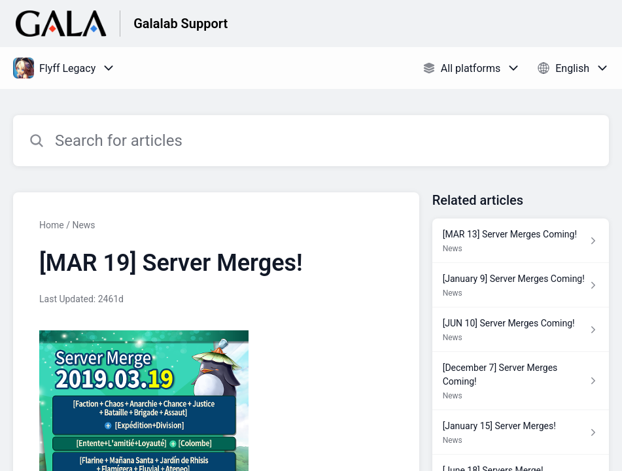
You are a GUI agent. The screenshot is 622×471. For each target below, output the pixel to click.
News (83, 225)
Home (51, 225)
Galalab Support (180, 23)
